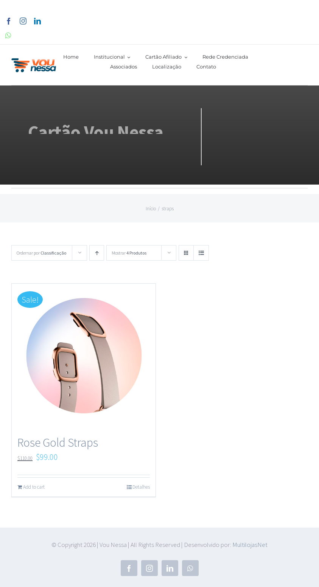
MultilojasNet (250, 544)
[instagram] (23, 20)
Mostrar (129, 253)
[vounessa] (34, 62)
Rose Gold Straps (57, 442)
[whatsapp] (8, 35)
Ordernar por (41, 253)
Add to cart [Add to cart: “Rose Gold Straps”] (34, 487)
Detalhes (141, 487)
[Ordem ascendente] (96, 253)
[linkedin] (37, 20)
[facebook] (8, 20)
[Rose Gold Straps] (84, 355)
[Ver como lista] (201, 252)
